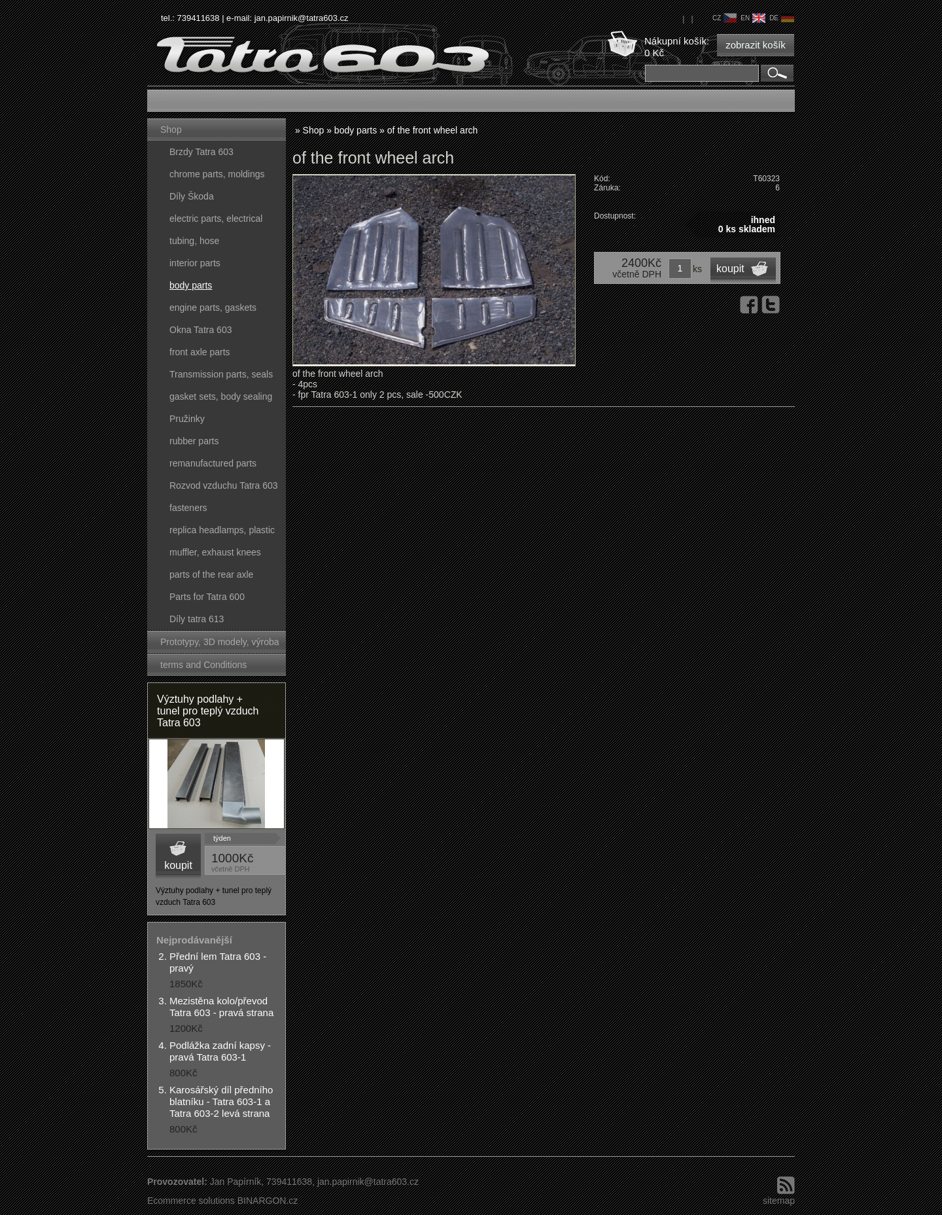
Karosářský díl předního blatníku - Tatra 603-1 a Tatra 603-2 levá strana (221, 1101)
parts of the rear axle (211, 574)
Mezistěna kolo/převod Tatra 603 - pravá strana (221, 1006)
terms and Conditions (203, 665)
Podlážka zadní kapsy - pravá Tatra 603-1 (220, 1051)
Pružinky (187, 419)
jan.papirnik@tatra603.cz (301, 18)
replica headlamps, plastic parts (222, 533)
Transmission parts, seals (221, 374)
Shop (171, 129)
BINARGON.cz (267, 1200)
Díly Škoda (191, 196)
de (781, 18)
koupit (178, 865)
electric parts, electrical (215, 218)
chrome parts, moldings (217, 174)
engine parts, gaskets (212, 307)
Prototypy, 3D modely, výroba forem (219, 645)
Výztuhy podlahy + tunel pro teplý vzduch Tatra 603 (208, 711)
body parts (190, 285)
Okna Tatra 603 (200, 330)
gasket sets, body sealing (220, 396)
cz (724, 18)
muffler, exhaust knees (215, 552)
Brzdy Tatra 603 (201, 152)
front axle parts (199, 352)
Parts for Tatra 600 (207, 596)
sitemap (779, 1200)
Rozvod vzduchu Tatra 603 (223, 485)
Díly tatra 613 (196, 619)
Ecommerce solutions (191, 1200)
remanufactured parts (212, 463)
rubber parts (193, 441)
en (753, 18)
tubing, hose (194, 241)
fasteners (188, 507)
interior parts (194, 263)
